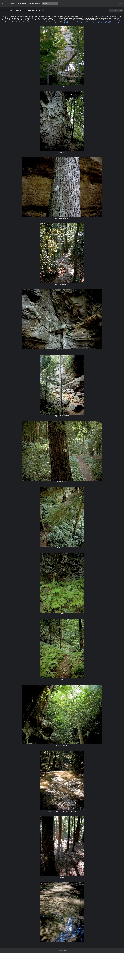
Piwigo (65, 950)
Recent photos (34, 3)
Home (4, 10)
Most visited (22, 3)
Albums (4, 3)
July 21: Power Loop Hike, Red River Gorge (24, 10)
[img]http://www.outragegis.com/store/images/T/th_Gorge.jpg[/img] (91, 22)
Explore (12, 3)
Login (120, 3)
